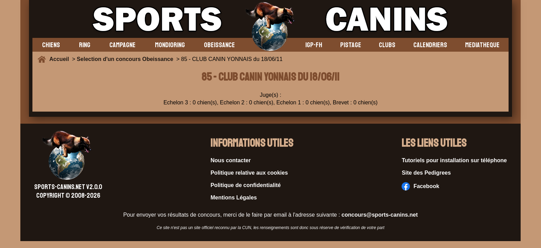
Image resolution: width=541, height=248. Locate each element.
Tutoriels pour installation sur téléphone (454, 160)
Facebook (420, 186)
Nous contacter (230, 160)
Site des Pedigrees (426, 173)
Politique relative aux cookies (249, 173)
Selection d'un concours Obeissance (125, 59)
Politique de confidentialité (245, 185)
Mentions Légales (233, 197)
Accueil (60, 59)
